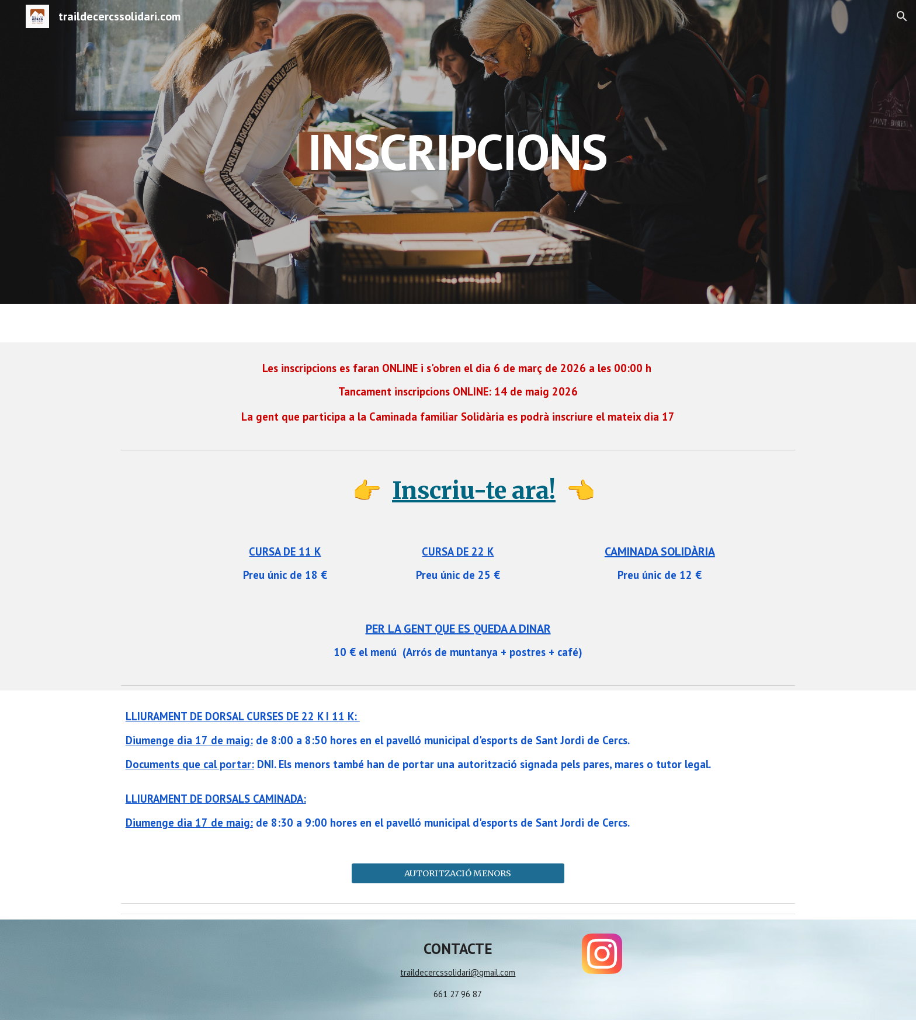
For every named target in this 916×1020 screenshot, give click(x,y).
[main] (458, 151)
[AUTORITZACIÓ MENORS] (458, 873)
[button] (902, 16)
